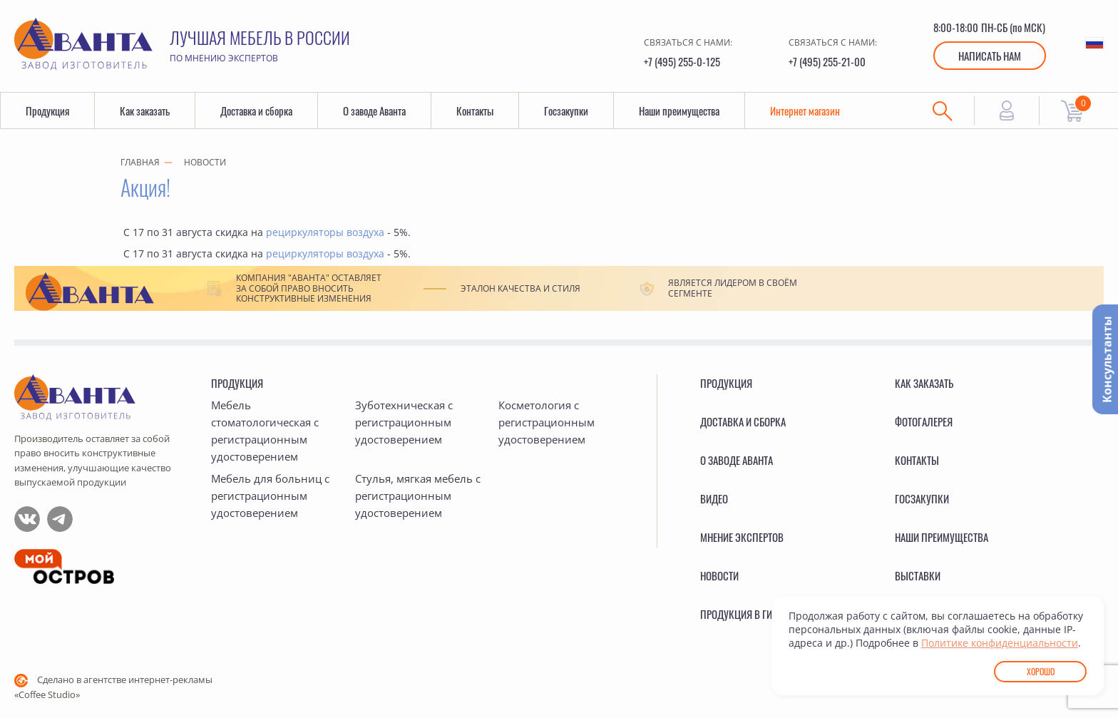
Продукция (47, 110)
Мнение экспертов (742, 537)
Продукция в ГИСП (742, 614)
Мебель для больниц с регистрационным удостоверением (270, 495)
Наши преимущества (679, 110)
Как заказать (145, 110)
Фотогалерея (924, 421)
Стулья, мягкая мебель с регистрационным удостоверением (418, 495)
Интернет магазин (805, 110)
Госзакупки (566, 110)
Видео (714, 498)
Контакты (474, 110)
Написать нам (989, 55)
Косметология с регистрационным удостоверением (546, 422)
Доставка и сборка (256, 110)
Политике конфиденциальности (999, 643)
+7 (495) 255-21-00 (827, 61)
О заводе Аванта (374, 110)
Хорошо (1041, 671)
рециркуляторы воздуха (325, 232)
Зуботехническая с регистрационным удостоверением (404, 422)
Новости (205, 162)
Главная (140, 162)
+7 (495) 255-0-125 (682, 61)
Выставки (917, 575)
